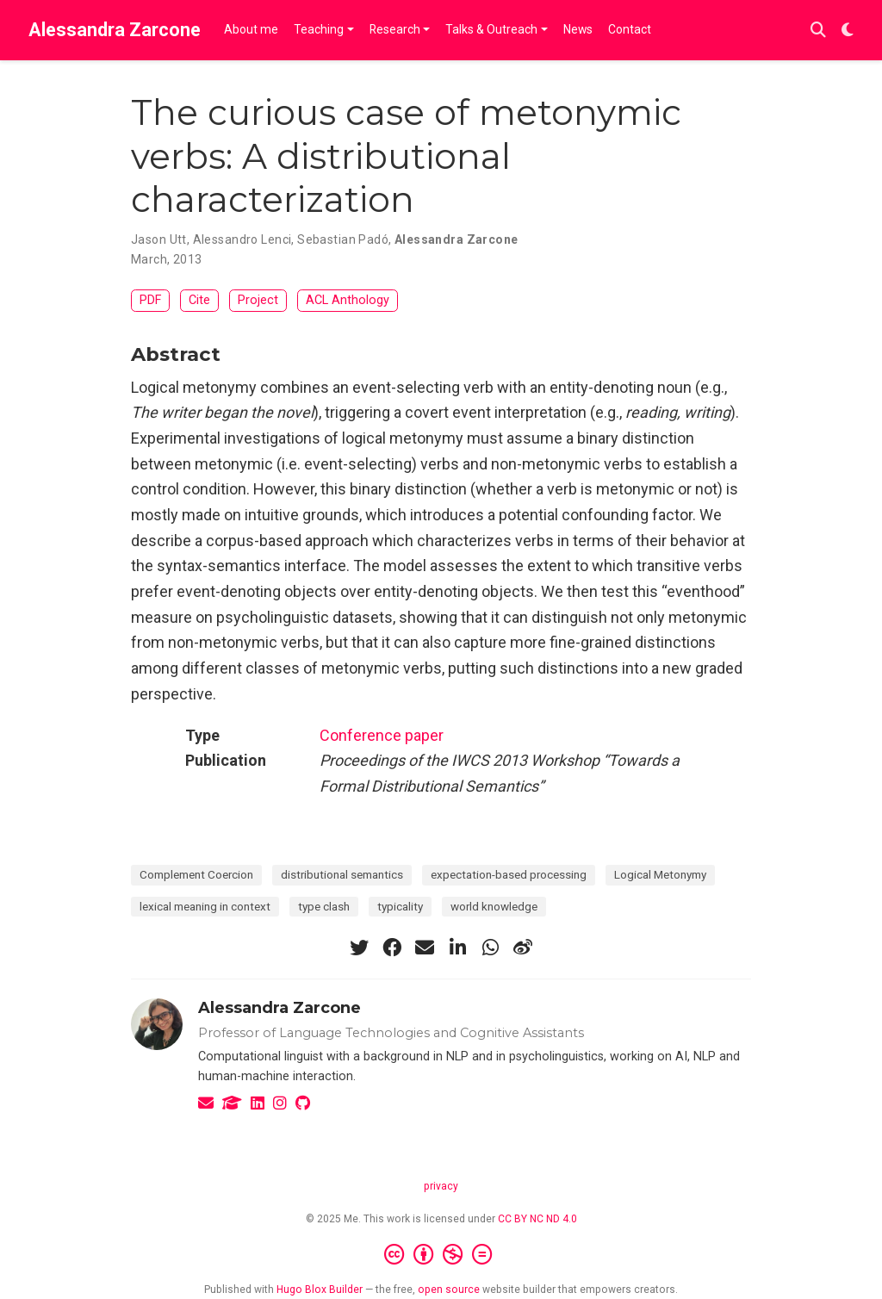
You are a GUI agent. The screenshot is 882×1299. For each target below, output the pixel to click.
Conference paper (382, 735)
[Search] (818, 30)
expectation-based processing (509, 874)
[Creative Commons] (441, 1255)
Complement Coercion (196, 874)
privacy (441, 1186)
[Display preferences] (848, 30)
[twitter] (359, 947)
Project (258, 300)
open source (449, 1289)
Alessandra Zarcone (114, 29)
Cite (199, 300)
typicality (400, 906)
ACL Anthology (347, 300)
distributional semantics (342, 874)
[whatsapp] (490, 947)
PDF (150, 300)
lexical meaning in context (205, 906)
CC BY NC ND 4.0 (537, 1219)
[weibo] (523, 947)
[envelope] (425, 947)
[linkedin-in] (457, 947)
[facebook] (392, 947)
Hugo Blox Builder (319, 1289)
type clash (324, 906)
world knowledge (493, 906)
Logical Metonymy (660, 874)
